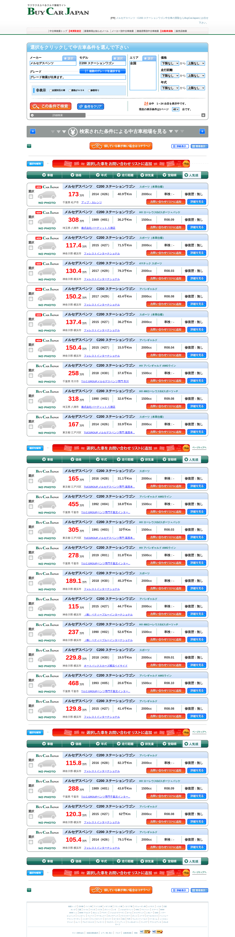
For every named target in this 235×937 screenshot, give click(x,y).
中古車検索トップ (58, 31)
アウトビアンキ (155, 922)
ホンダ (73, 910)
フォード (90, 916)
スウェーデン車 (140, 906)
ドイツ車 (89, 906)
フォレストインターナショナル (102, 253)
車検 (136, 933)
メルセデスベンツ (126, 910)
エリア (134, 57)
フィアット (121, 922)
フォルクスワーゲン (117, 913)
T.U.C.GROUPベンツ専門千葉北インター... (105, 512)
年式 (164, 82)
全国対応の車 (58, 90)
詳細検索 (58, 115)
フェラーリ (100, 922)
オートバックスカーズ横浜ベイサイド (106, 665)
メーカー (35, 57)
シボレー (149, 913)
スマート (155, 910)
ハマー (163, 913)
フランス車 (118, 906)
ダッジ (134, 916)
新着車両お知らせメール (96, 31)
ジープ (141, 916)
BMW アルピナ (85, 913)
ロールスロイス (152, 916)
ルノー (77, 922)
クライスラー (125, 916)
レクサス (151, 906)
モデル (83, 57)
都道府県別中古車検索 (148, 31)
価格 (164, 57)
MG (123, 919)
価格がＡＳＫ (77, 90)
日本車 (81, 906)
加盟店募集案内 (92, 933)
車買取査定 (75, 31)
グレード (35, 71)
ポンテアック (113, 916)
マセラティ (110, 922)
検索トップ (72, 906)
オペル (129, 913)
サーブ (117, 924)
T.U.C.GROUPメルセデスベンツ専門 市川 (105, 381)
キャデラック (139, 913)
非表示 (41, 90)
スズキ (99, 910)
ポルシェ (96, 913)
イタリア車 (128, 906)
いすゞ (115, 910)
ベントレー (164, 916)
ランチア (144, 922)
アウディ (104, 913)
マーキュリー (101, 916)
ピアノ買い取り (107, 933)
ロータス (116, 919)
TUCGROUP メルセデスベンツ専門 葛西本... (109, 432)
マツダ (92, 910)
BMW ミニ (73, 913)
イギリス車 (108, 906)
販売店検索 (181, 31)
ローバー (108, 919)
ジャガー (85, 919)
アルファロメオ (88, 922)
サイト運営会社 (78, 933)
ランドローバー (97, 919)
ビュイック (71, 916)
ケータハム (153, 919)
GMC (156, 913)
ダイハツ (107, 910)
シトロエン (164, 919)
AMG (137, 910)
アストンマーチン (73, 919)
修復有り (95, 90)
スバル (85, 910)
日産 (165, 906)
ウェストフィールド (139, 919)
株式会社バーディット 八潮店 (98, 228)
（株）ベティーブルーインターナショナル (108, 614)
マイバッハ (145, 910)
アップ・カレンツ (91, 202)
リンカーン (81, 916)
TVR (128, 919)
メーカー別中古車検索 (123, 31)
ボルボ (165, 922)
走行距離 (167, 70)
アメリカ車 (98, 906)
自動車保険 (167, 31)
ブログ (117, 933)
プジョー (70, 922)
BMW (162, 910)
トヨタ (158, 906)
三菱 (79, 910)
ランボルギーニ (133, 922)
